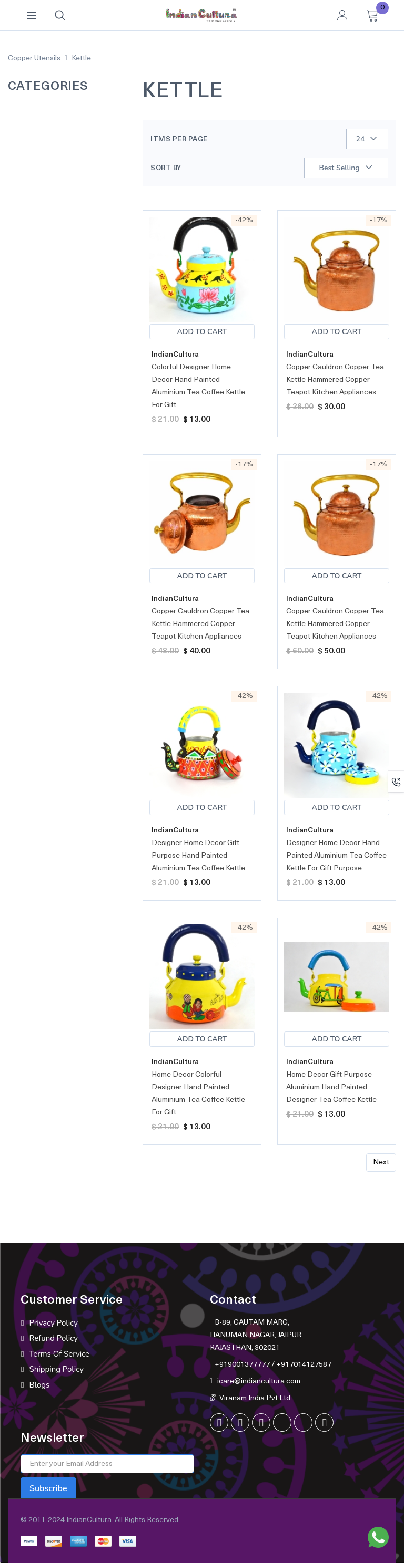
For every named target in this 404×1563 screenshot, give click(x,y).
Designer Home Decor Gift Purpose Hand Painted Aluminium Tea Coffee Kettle (198, 855)
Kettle (81, 58)
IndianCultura (175, 355)
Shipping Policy (56, 1369)
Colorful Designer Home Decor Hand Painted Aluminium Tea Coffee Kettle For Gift (198, 386)
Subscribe (48, 1488)
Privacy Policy (53, 1323)
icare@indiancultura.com (258, 1381)
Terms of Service (59, 1354)
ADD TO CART (202, 332)
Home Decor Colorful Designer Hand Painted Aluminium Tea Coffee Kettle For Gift (198, 1094)
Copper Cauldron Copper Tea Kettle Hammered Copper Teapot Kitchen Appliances (335, 380)
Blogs (39, 1385)
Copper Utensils (34, 58)
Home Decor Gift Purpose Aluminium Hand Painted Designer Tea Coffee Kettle (331, 1087)
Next (381, 1162)
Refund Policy (53, 1338)
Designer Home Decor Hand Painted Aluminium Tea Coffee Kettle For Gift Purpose (336, 855)
